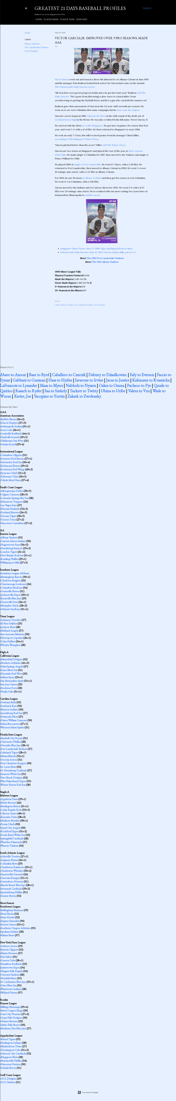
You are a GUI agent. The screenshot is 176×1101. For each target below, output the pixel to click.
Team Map (80, 19)
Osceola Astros (9, 759)
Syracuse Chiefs (9, 473)
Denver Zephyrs (9, 423)
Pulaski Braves (8, 1068)
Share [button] (27, 33)
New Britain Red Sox (12, 555)
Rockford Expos (10, 831)
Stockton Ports (9, 688)
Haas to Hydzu (60, 380)
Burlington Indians (11, 1042)
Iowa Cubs (6, 430)
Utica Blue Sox (8, 985)
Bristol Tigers (8, 1039)
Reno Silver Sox (9, 670)
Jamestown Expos (10, 967)
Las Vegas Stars (9, 505)
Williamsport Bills (10, 562)
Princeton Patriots (10, 1064)
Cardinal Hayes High (65, 119)
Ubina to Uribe (113, 391)
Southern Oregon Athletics (15, 928)
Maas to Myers (51, 385)
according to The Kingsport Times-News (76, 139)
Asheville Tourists (10, 856)
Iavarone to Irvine (89, 380)
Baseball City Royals (12, 738)
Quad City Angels (10, 827)
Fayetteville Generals (12, 874)
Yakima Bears (7, 935)
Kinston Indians (9, 709)
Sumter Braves (8, 896)
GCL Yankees (8, 1082)
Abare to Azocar (13, 374)
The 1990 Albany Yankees (105, 262)
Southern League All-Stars (15, 573)
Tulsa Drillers (8, 641)
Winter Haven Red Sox (13, 784)
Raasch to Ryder (28, 391)
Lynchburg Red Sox (11, 713)
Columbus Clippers (11, 455)
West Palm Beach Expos (13, 781)
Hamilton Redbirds (11, 964)
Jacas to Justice (117, 380)
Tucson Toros (8, 519)
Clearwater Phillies (11, 741)
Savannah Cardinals (11, 888)
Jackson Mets (8, 627)
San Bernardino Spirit (12, 681)
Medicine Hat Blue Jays (13, 1028)
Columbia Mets (9, 863)
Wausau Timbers (9, 845)
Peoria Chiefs (8, 824)
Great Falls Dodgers (11, 1017)
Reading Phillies (9, 559)
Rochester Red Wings (13, 469)
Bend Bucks (7, 913)
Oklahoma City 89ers (12, 440)
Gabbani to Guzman (29, 380)
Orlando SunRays (10, 609)
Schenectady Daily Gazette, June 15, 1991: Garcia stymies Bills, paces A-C (98, 252)
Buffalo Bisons (8, 419)
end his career (92, 195)
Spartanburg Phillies (12, 892)
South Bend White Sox (13, 835)
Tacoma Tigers (8, 516)
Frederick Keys (9, 706)
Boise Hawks (8, 917)
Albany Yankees (32, 44)
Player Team (66, 19)
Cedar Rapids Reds (11, 810)
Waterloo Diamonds (11, 842)
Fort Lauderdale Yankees (36, 47)
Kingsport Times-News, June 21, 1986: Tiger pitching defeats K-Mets (96, 248)
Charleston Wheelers (12, 870)
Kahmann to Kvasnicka (151, 380)
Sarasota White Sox (11, 774)
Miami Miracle (8, 756)
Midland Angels (9, 630)
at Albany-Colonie (91, 178)
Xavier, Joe (22, 396)
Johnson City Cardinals (13, 1053)
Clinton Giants (9, 813)
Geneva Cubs (8, 960)
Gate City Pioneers (11, 1014)
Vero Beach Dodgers (12, 777)
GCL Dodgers (8, 1078)
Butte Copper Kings (12, 1010)
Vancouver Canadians (12, 523)
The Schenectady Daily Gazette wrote (75, 86)
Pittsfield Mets (8, 978)
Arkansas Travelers (11, 620)
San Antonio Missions (12, 634)
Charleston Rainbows (12, 867)
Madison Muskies (10, 820)
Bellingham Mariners (12, 910)
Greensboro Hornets (12, 881)
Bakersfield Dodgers (11, 659)
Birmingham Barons (11, 577)
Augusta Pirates (9, 860)
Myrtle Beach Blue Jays (13, 885)
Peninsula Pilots (9, 716)
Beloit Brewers (8, 802)
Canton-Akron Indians (13, 541)
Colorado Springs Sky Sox (14, 498)
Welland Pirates (9, 992)
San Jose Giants (9, 684)
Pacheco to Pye (139, 385)
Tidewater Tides (9, 476)
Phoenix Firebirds (10, 509)
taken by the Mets (96, 116)
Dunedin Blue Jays (11, 745)
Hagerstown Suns (10, 544)
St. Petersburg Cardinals (14, 770)
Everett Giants (8, 924)
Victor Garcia (62, 79)
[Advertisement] (102, 333)
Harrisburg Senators (12, 548)
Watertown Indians (11, 989)
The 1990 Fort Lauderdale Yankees (105, 258)
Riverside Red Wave (11, 673)
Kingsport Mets (9, 1057)
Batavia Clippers (9, 949)
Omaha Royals (8, 444)
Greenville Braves (10, 591)
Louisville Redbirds (11, 433)
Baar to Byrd (39, 374)
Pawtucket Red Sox (11, 462)
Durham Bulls (8, 702)
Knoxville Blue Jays (11, 598)
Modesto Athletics (11, 663)
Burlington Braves (10, 806)
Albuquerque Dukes (12, 491)
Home (38, 19)
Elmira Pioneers (9, 953)
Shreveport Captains (12, 638)
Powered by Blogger (88, 1092)
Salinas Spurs (8, 677)
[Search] (147, 8)
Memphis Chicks (10, 605)
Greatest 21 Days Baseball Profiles (80, 8)
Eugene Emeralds (10, 921)
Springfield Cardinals (12, 838)
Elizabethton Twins (11, 1046)
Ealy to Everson (142, 374)
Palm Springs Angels (12, 666)
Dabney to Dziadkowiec (107, 374)
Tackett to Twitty (84, 391)
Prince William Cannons (14, 720)
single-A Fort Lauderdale (87, 164)
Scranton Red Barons (12, 458)
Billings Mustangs (10, 1007)
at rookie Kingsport (92, 125)
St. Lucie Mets (8, 767)
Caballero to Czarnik (69, 374)
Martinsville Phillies (11, 1060)
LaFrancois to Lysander (18, 385)
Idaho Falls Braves (10, 1025)
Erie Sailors (6, 956)
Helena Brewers (9, 1021)
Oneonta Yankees (10, 974)
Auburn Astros (9, 946)
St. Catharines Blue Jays (13, 982)
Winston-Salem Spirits (12, 727)
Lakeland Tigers (9, 752)
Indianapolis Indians (12, 426)
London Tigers (9, 552)
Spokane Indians (10, 931)
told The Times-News (113, 145)
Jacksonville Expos (11, 595)
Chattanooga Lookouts (13, 584)
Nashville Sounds (10, 437)
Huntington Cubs (11, 1050)
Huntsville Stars (9, 602)
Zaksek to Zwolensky (84, 396)
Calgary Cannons (10, 494)
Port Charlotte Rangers (13, 763)
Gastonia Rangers (10, 878)
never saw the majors (128, 110)
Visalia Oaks (7, 691)
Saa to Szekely (55, 391)
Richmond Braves (10, 466)
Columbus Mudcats (11, 587)
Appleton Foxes (9, 799)
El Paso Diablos (9, 623)
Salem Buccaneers (10, 724)
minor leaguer (31, 51)
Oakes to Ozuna (111, 385)
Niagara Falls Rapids (12, 971)
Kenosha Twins (9, 817)
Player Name (50, 19)
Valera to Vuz (139, 391)
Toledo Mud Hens (11, 480)
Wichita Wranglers (10, 645)
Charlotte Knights (11, 580)
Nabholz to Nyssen (81, 385)
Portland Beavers (10, 512)
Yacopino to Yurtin (49, 396)
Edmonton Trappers (12, 501)
